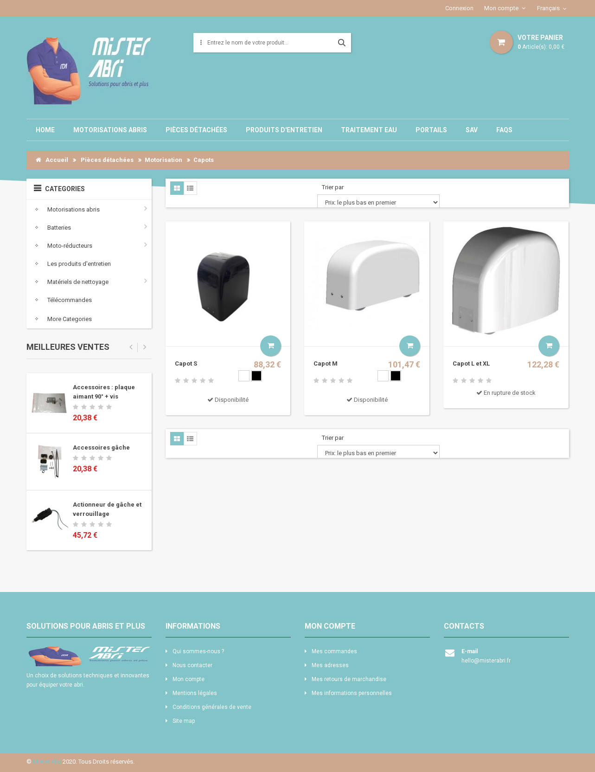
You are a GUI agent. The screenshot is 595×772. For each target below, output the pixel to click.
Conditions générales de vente (212, 707)
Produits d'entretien (284, 130)
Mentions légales (195, 693)
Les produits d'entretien (71, 263)
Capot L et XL (471, 363)
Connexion (459, 8)
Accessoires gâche (101, 447)
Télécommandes (61, 299)
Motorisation (163, 159)
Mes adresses (330, 665)
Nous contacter (192, 665)
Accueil (52, 159)
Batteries (51, 227)
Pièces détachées (196, 130)
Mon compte (501, 8)
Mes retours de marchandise (349, 679)
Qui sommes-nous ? (198, 651)
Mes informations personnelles (352, 693)
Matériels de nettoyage (70, 281)
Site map (184, 721)
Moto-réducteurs (61, 245)
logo (89, 656)
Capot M (325, 363)
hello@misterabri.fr (486, 660)
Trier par (333, 187)
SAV (472, 130)
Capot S (186, 363)
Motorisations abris (110, 130)
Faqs (504, 130)
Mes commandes (334, 651)
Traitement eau (369, 130)
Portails (431, 130)
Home (45, 130)
